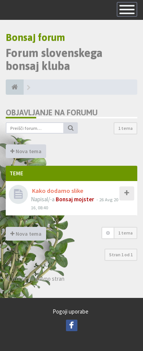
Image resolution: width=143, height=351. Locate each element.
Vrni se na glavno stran (35, 278)
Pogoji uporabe (70, 311)
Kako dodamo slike (57, 190)
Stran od (121, 254)
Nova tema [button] (26, 151)
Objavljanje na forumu (52, 112)
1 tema (125, 128)
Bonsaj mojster (75, 199)
